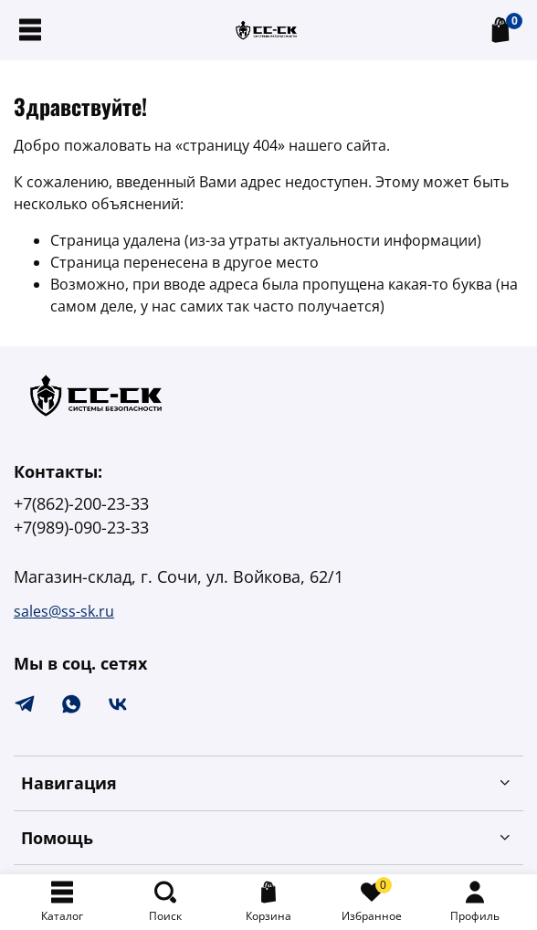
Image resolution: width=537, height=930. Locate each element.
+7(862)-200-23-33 (81, 503)
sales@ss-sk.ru (64, 611)
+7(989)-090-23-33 (81, 527)
